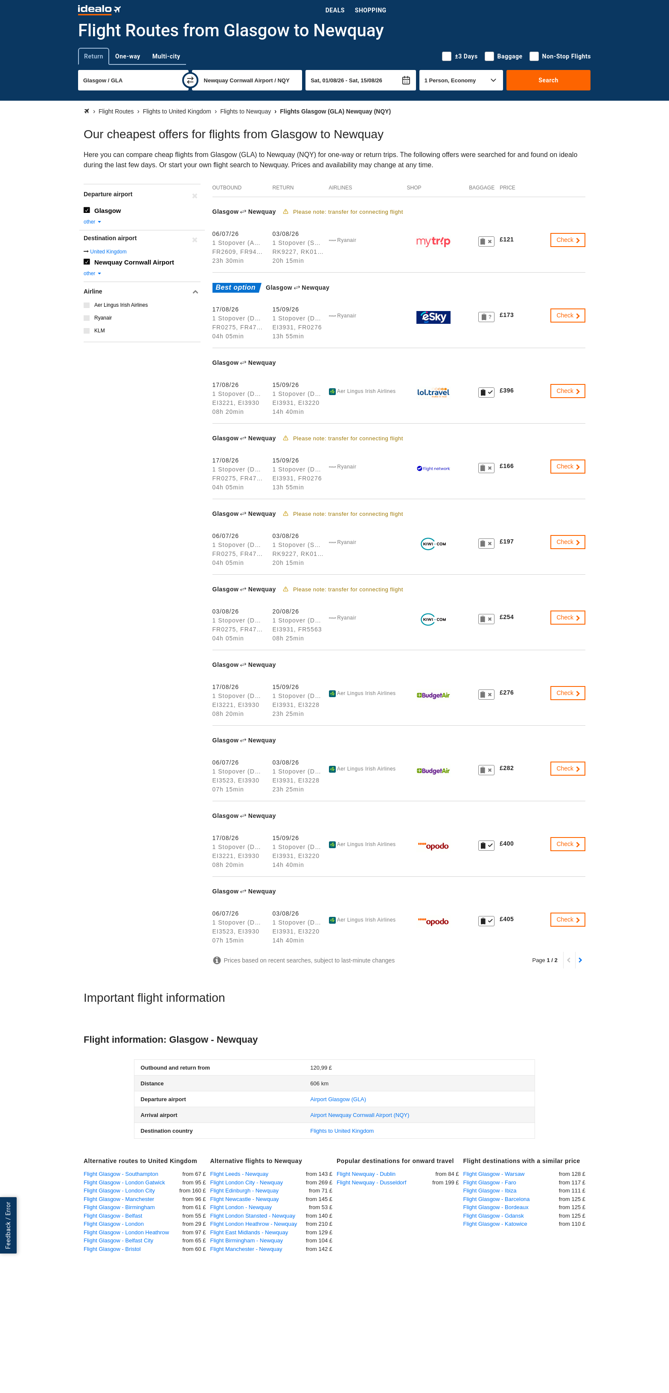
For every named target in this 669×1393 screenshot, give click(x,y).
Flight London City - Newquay (246, 1182)
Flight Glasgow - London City (119, 1190)
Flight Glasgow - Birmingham (119, 1207)
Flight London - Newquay (241, 1207)
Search (548, 80)
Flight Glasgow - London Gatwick (124, 1182)
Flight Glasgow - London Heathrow (126, 1232)
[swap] (190, 80)
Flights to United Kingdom (342, 1131)
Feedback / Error (8, 1225)
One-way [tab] (127, 56)
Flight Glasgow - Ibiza (490, 1190)
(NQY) (359, 1115)
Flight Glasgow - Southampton (121, 1174)
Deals (335, 10)
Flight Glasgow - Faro (489, 1182)
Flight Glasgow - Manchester (119, 1199)
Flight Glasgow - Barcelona (496, 1199)
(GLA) (338, 1099)
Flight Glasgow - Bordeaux (496, 1207)
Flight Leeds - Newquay (239, 1174)
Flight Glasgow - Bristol (112, 1249)
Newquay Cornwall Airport (134, 262)
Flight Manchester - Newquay (246, 1249)
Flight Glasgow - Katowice (495, 1224)
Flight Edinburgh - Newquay (244, 1190)
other (93, 222)
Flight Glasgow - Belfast (113, 1216)
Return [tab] (93, 56)
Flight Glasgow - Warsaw (494, 1174)
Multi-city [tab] (166, 56)
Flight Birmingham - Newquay (246, 1240)
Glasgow (107, 210)
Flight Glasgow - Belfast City (118, 1240)
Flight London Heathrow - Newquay (253, 1224)
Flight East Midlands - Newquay (249, 1232)
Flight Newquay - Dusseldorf (371, 1182)
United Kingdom (108, 252)
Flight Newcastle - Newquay (244, 1199)
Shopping (371, 10)
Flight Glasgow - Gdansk (493, 1216)
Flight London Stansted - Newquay (252, 1216)
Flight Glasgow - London (114, 1224)
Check (568, 239)
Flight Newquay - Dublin (366, 1174)
